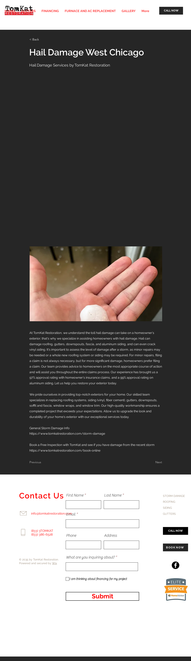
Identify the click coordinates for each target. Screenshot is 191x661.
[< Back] (42, 39)
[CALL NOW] (171, 11)
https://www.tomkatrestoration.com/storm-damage (67, 433)
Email (70, 514)
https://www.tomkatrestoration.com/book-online (64, 450)
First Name (74, 495)
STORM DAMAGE (174, 495)
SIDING (167, 507)
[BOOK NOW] (175, 547)
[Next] (152, 462)
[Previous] (42, 462)
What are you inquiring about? (90, 557)
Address (110, 536)
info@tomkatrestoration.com (51, 513)
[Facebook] (175, 565)
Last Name (112, 495)
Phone (71, 536)
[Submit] (102, 596)
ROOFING (169, 501)
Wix (54, 563)
